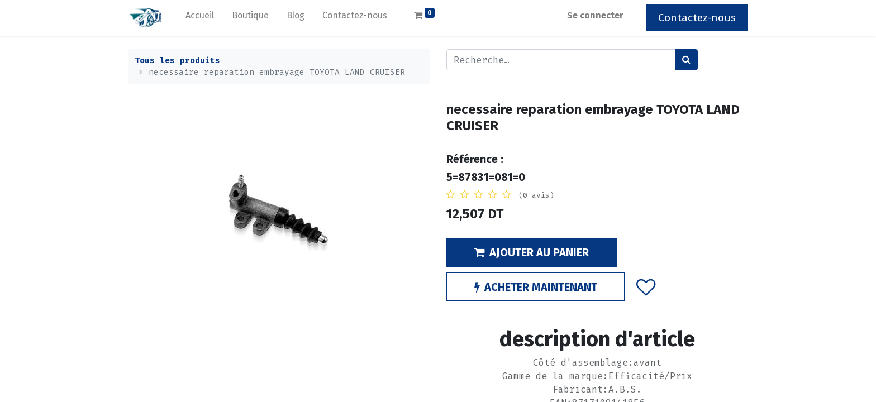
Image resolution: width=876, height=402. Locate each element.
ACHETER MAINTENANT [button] (535, 287)
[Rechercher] (686, 59)
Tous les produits (177, 60)
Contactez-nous (697, 17)
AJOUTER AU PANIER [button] (531, 252)
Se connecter (595, 15)
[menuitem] (199, 18)
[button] (646, 287)
